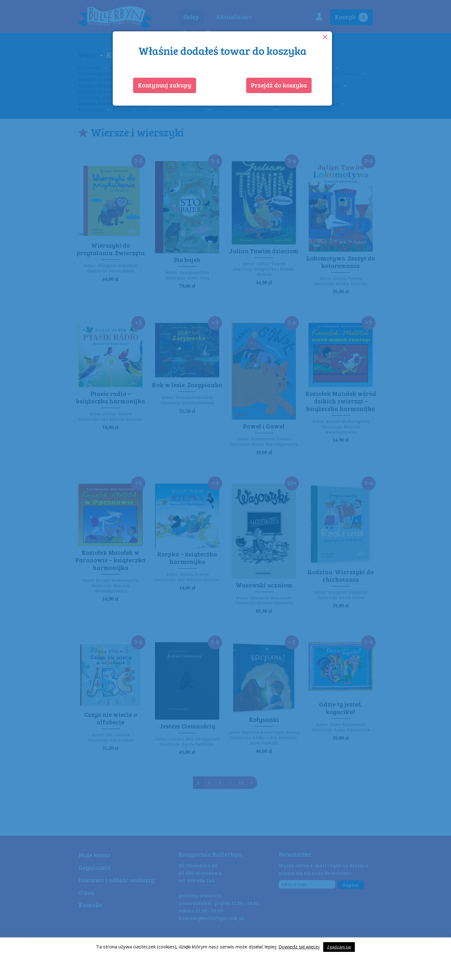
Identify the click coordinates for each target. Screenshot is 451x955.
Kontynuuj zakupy (164, 85)
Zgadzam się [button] (339, 947)
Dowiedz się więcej (298, 946)
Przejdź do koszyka (279, 85)
